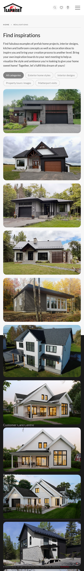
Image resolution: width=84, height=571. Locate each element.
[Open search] (55, 7)
